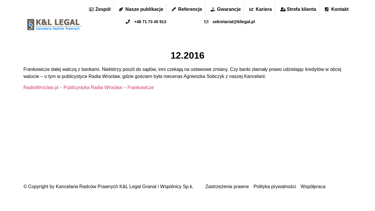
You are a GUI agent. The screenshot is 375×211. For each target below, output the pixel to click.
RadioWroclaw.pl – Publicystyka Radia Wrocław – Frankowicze (88, 87)
